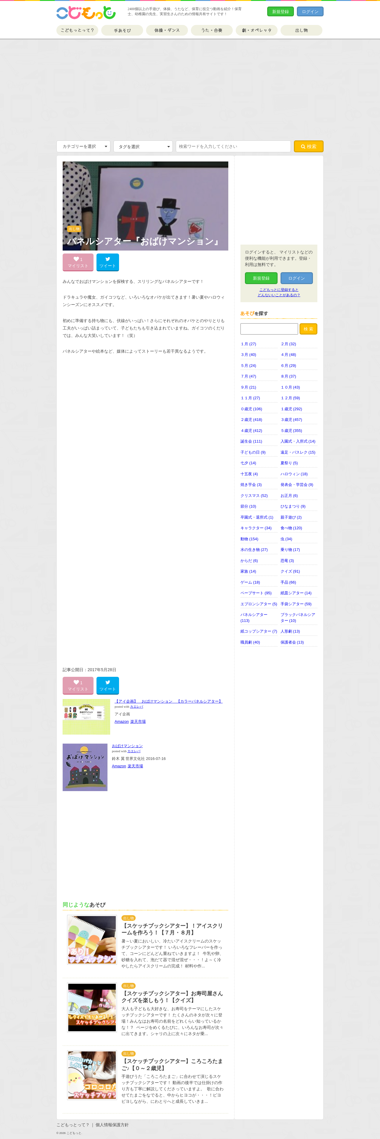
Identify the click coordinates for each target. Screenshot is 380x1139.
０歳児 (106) (251, 409)
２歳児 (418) (251, 419)
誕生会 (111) (251, 441)
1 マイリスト (78, 262)
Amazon (122, 721)
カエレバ (136, 706)
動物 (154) (249, 539)
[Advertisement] (190, 90)
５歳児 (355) (291, 430)
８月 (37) (288, 376)
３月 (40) (248, 354)
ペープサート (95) (256, 593)
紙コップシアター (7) (258, 631)
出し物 (301, 30)
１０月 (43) (290, 387)
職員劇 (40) (250, 642)
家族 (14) (248, 571)
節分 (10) (248, 506)
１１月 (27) (250, 398)
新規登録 (280, 11)
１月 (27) (248, 344)
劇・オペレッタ (257, 30)
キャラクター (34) (256, 528)
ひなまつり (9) (293, 506)
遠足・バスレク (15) (298, 452)
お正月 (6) (289, 495)
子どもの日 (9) (253, 452)
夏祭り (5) (289, 463)
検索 (308, 146)
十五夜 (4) (249, 474)
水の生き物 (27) (254, 549)
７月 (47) (248, 376)
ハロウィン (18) (294, 474)
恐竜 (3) (287, 560)
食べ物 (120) (291, 528)
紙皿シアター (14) (296, 593)
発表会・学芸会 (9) (297, 484)
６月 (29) (288, 365)
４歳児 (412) (251, 430)
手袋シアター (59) (296, 604)
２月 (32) (288, 344)
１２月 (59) (290, 398)
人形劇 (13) (290, 631)
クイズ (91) (290, 571)
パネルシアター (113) (253, 617)
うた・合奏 (212, 30)
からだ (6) (249, 560)
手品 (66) (288, 582)
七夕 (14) (248, 463)
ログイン (310, 11)
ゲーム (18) (250, 582)
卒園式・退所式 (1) (256, 517)
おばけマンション (127, 746)
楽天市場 (138, 721)
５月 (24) (248, 365)
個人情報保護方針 (112, 1124)
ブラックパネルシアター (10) (298, 617)
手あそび (122, 30)
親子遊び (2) (291, 517)
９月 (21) (248, 387)
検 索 (308, 329)
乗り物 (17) (290, 549)
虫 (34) (286, 539)
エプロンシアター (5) (258, 604)
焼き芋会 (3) (251, 484)
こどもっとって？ (77, 30)
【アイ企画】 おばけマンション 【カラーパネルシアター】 (169, 701)
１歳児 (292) (291, 409)
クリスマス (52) (254, 495)
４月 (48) (288, 354)
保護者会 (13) (292, 642)
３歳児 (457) (291, 419)
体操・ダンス (167, 30)
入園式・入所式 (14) (298, 441)
